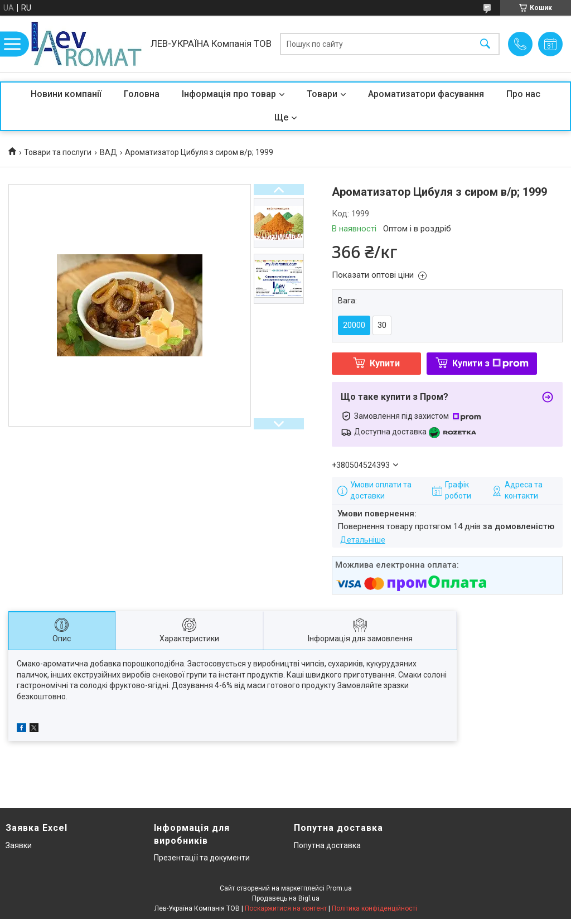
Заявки (19, 845)
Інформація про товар (229, 94)
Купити (385, 363)
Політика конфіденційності (374, 908)
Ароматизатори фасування (426, 94)
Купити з (490, 363)
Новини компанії (66, 94)
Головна (141, 94)
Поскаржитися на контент (286, 908)
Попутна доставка (327, 845)
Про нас (523, 94)
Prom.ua (339, 888)
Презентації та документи (202, 857)
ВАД (108, 152)
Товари (322, 94)
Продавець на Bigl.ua (286, 898)
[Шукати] (485, 44)
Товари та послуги (57, 152)
